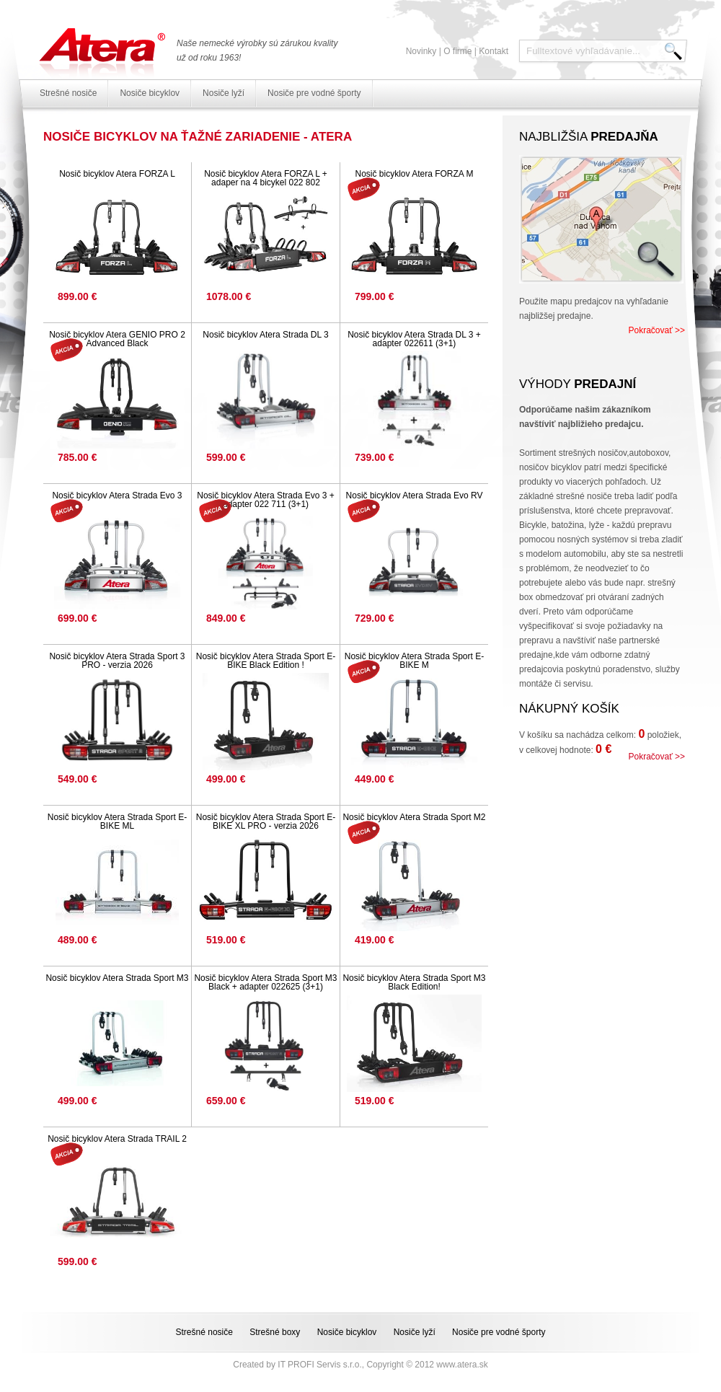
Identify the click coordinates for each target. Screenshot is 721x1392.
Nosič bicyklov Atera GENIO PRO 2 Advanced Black (117, 339)
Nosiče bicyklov (150, 93)
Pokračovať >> (656, 330)
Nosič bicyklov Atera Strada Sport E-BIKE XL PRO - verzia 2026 (265, 821)
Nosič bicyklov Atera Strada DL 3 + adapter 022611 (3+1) (414, 339)
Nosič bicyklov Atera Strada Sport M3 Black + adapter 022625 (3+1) (265, 982)
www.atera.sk (461, 1365)
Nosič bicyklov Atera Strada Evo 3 (117, 495)
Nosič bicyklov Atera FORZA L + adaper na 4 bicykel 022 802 (265, 178)
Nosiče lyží (223, 93)
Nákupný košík (569, 708)
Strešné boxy (274, 1332)
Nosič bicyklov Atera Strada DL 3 (265, 334)
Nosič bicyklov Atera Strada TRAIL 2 (117, 1139)
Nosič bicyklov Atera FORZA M (414, 173)
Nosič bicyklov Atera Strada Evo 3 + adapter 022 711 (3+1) (265, 499)
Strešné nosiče (68, 93)
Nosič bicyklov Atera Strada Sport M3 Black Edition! (413, 982)
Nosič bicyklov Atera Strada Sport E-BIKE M (414, 660)
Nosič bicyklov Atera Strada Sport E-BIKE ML (117, 821)
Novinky (421, 51)
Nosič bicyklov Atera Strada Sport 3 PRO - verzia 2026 (117, 660)
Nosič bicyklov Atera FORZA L (117, 173)
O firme (457, 51)
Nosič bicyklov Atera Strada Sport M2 (413, 817)
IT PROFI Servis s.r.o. (319, 1365)
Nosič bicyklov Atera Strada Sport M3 (116, 978)
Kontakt (493, 51)
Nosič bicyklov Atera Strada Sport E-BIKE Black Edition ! (265, 660)
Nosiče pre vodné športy (313, 93)
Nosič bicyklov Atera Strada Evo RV (414, 495)
